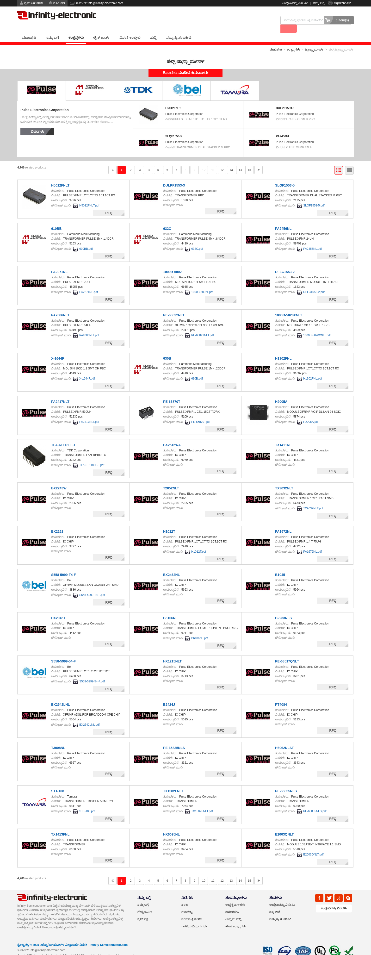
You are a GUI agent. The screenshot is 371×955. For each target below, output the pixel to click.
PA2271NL (59, 264)
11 (212, 162)
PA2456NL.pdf (312, 241)
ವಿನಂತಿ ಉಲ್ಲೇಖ (130, 29)
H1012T (169, 523)
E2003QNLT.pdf (313, 846)
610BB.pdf (86, 241)
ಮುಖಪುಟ (29, 29)
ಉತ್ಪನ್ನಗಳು (76, 29)
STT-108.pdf (87, 803)
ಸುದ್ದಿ (153, 29)
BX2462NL (171, 567)
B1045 (280, 567)
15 (249, 162)
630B (167, 350)
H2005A (281, 394)
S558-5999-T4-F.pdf (92, 587)
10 (203, 162)
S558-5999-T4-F (63, 567)
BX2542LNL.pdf (89, 716)
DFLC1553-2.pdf (314, 284)
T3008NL (58, 740)
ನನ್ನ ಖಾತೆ (274, 904)
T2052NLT (171, 480)
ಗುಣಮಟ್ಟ (187, 904)
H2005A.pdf (310, 414)
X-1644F (57, 350)
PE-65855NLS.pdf (315, 803)
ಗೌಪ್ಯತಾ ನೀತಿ (144, 904)
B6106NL (170, 610)
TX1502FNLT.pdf (202, 803)
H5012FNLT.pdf (89, 197)
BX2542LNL (60, 697)
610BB (56, 221)
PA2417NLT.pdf (89, 414)
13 (231, 162)
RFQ (108, 205)
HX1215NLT (172, 653)
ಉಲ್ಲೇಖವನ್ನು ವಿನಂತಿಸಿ (295, 3)
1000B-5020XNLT (288, 307)
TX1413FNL (60, 826)
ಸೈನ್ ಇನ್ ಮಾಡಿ (33, 3)
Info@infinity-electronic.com (47, 942)
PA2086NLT (60, 307)
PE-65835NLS (174, 740)
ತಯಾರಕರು (232, 904)
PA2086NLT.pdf (89, 327)
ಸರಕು (184, 897)
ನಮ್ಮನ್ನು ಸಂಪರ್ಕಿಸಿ (179, 29)
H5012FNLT (173, 100)
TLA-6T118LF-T (63, 437)
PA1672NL (283, 523)
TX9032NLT (284, 480)
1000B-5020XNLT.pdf (317, 327)
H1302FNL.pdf (312, 370)
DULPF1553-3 (285, 100)
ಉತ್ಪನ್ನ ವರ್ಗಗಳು (235, 897)
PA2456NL (283, 128)
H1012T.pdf (198, 543)
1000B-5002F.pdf (202, 284)
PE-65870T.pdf (200, 414)
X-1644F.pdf (87, 370)
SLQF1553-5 (173, 128)
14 (240, 162)
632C (167, 221)
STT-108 (57, 783)
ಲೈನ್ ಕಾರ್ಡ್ (101, 29)
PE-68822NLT (173, 307)
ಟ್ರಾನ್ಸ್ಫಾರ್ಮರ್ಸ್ (314, 41)
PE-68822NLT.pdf (202, 327)
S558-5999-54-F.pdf (92, 673)
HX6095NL (171, 826)
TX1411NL (283, 437)
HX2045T (58, 610)
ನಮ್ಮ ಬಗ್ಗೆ (318, 3)
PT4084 (281, 697)
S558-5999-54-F (63, 653)
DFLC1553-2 (285, 264)
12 (221, 162)
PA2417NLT (60, 394)
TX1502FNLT (173, 783)
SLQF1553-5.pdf (314, 197)
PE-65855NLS (286, 783)
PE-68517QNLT (287, 653)
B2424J (169, 697)
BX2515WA (172, 437)
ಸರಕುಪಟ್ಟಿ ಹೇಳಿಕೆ (191, 911)
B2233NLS (283, 610)
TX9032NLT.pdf (313, 500)
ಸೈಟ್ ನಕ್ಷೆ (142, 911)
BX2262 (57, 523)
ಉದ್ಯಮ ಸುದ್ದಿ (233, 911)
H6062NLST (284, 740)
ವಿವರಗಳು (37, 123)
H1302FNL (283, 350)
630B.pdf (197, 370)
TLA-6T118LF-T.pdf (91, 457)
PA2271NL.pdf (88, 284)
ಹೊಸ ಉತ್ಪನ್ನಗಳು (235, 918)
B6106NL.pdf (199, 630)
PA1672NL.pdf (312, 543)
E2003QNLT (284, 826)
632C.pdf (197, 241)
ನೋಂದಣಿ (59, 3)
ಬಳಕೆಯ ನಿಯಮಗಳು (194, 918)
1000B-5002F (173, 264)
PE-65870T (171, 394)
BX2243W (59, 480)
